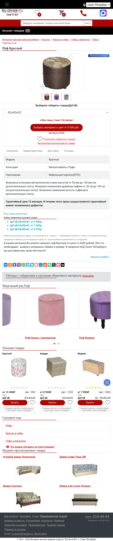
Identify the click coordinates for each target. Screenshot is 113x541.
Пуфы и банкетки (16, 441)
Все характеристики (15, 213)
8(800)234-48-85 (83, 13)
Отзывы (69, 150)
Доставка (53, 150)
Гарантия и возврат (15, 525)
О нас (35, 516)
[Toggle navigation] (7, 4)
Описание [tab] (12, 150)
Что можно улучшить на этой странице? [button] (32, 446)
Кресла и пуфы (14, 433)
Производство (37, 525)
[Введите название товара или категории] (52, 23)
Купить (15, 402)
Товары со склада (15, 529)
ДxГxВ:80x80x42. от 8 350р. (26, 229)
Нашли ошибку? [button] (100, 256)
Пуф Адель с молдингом (18, 337)
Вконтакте (41, 533)
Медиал (82, 353)
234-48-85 (97, 516)
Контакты (47, 520)
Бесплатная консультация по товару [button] (56, 143)
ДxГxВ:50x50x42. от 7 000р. (26, 225)
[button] (16, 31)
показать (88, 275)
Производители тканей (53, 516)
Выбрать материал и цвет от (56, 127)
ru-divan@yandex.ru (22, 533)
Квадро (44, 353)
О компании (33, 520)
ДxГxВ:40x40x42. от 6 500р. (26, 221)
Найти (88, 23)
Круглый (7, 353)
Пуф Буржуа (64, 337)
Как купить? (11, 516)
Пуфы (9, 425)
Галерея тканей (56, 525)
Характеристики (32, 150)
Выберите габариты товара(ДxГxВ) (56, 105)
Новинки (59, 520)
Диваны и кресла (14, 520)
